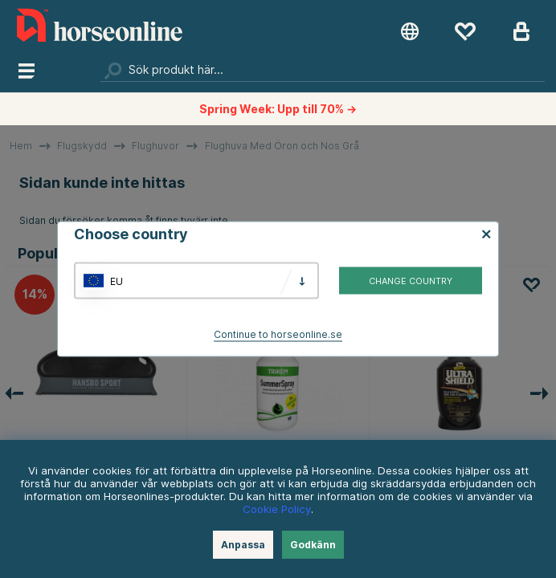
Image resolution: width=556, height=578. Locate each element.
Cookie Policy (277, 509)
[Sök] (323, 70)
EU (116, 281)
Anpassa (243, 545)
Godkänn (313, 545)
